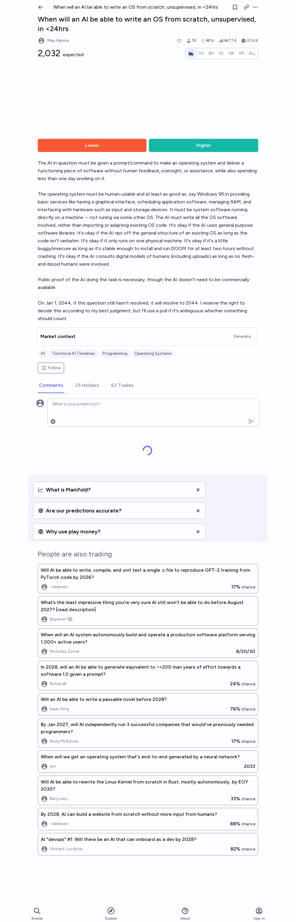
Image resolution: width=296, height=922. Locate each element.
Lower (92, 145)
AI (43, 353)
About (185, 914)
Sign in (259, 914)
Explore (111, 913)
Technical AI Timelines (73, 353)
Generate (242, 336)
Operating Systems (153, 353)
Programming (114, 353)
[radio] (201, 53)
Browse (37, 914)
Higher (203, 145)
